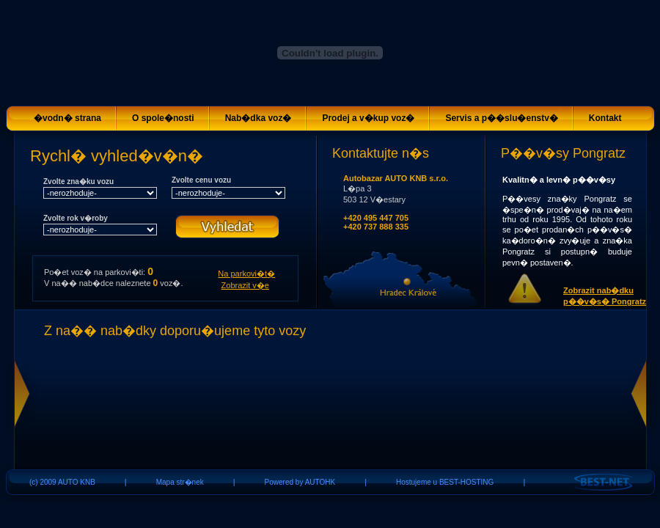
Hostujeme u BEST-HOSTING (445, 482)
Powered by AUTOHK (300, 482)
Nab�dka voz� (258, 118)
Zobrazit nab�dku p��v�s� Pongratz (604, 296)
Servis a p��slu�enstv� (501, 118)
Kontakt (605, 118)
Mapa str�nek (180, 482)
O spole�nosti (163, 118)
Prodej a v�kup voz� (368, 118)
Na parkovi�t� (246, 273)
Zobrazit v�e (245, 285)
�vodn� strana (67, 118)
